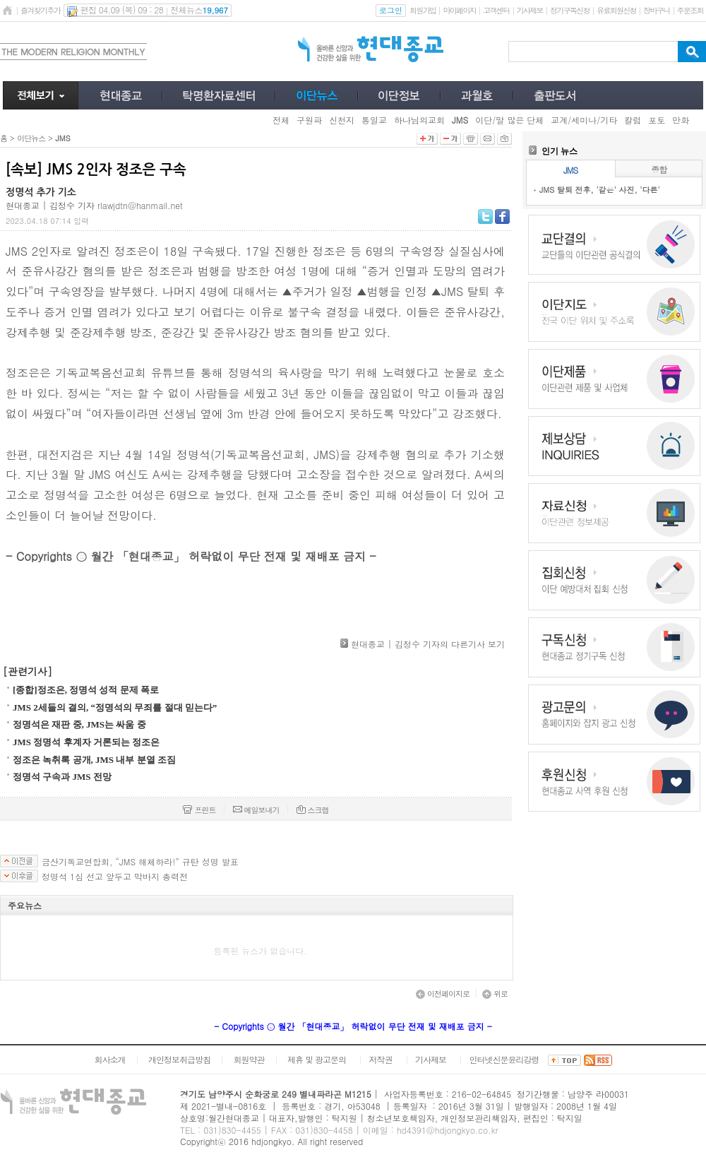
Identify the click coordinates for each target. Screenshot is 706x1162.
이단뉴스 (31, 138)
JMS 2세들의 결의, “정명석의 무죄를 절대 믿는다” (115, 707)
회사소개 (109, 1059)
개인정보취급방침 (179, 1059)
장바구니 (656, 10)
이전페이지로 (442, 993)
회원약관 (248, 1059)
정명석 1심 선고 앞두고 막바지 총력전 (115, 876)
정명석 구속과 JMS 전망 (62, 776)
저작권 (381, 1059)
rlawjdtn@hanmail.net (140, 205)
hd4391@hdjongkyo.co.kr (447, 1130)
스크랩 (313, 810)
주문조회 (690, 10)
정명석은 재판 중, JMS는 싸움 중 (79, 724)
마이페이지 (459, 10)
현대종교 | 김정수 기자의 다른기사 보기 (428, 644)
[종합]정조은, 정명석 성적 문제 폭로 (86, 689)
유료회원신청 (616, 10)
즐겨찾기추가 (40, 10)
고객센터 (496, 10)
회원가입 (422, 10)
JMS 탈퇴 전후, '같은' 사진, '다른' (599, 189)
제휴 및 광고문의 (316, 1059)
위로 (495, 993)
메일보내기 (256, 810)
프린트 (199, 810)
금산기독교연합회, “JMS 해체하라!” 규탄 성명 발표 (140, 861)
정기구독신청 (570, 10)
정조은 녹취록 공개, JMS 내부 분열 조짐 (94, 759)
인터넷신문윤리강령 (504, 1059)
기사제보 (530, 10)
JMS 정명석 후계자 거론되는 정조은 (86, 742)
